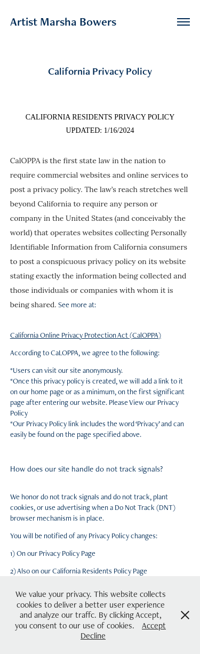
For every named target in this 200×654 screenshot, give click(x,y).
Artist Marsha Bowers (63, 21)
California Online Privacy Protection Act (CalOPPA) (85, 335)
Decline (93, 635)
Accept (154, 625)
